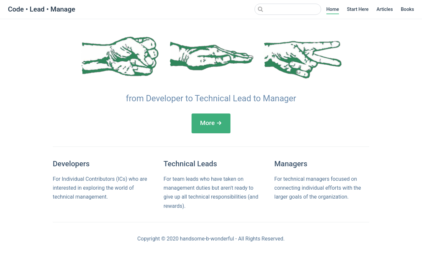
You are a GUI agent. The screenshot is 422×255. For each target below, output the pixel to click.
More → (211, 123)
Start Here (358, 9)
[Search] (288, 9)
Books (407, 9)
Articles (385, 9)
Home (332, 9)
